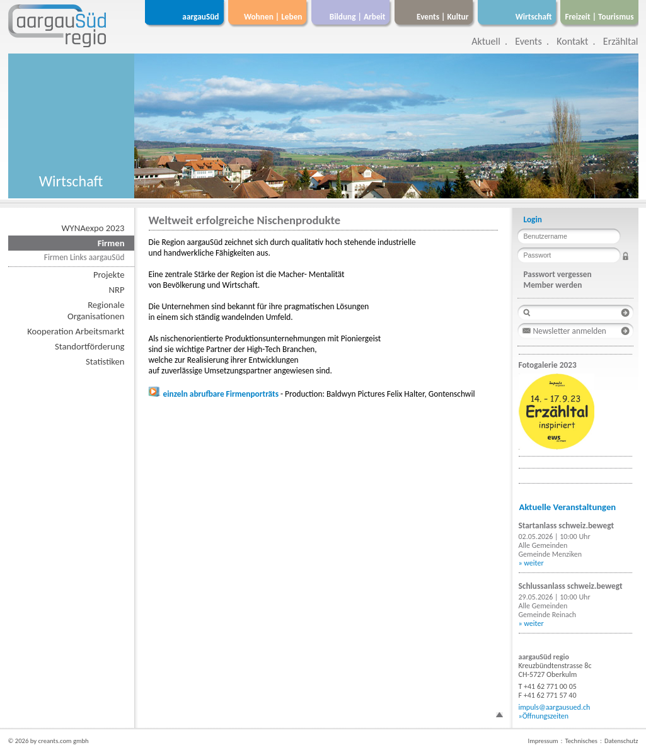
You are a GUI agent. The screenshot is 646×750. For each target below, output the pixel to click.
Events (528, 41)
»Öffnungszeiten (544, 716)
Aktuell (485, 41)
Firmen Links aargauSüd (84, 257)
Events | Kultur (442, 16)
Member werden (553, 285)
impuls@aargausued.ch (555, 707)
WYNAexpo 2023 (93, 228)
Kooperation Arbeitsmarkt (75, 331)
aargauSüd (200, 16)
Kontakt (572, 41)
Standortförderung (89, 346)
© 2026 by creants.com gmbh (48, 741)
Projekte (109, 274)
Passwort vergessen (558, 274)
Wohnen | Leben (273, 16)
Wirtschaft (534, 16)
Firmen (111, 243)
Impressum (543, 741)
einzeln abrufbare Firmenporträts (214, 394)
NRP (117, 289)
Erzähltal (620, 41)
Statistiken (105, 361)
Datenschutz (621, 741)
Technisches (581, 741)
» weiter (531, 563)
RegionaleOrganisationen (96, 310)
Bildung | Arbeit (358, 16)
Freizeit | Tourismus (599, 16)
